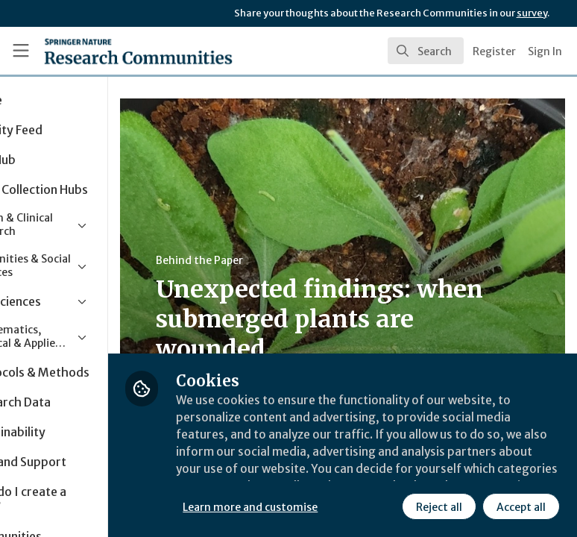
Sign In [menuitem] (545, 51)
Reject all (302, 506)
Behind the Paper (282, 260)
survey (532, 13)
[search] (426, 50)
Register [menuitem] (494, 51)
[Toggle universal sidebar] (21, 51)
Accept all (384, 506)
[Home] (106, 51)
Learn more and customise (332, 473)
